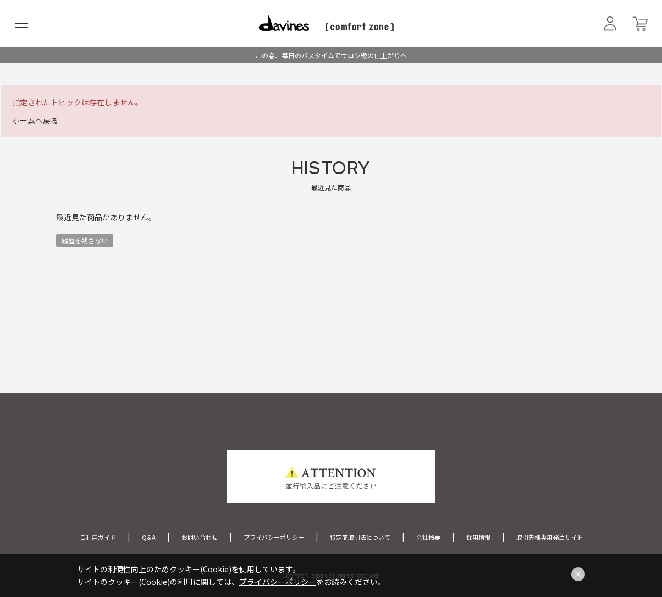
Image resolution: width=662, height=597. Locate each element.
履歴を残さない (85, 240)
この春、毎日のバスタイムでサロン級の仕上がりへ (331, 55)
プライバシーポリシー (274, 537)
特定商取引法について (360, 537)
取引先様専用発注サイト (549, 537)
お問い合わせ (199, 537)
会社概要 (428, 537)
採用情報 (478, 537)
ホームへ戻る (35, 120)
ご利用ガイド (98, 537)
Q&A (149, 537)
